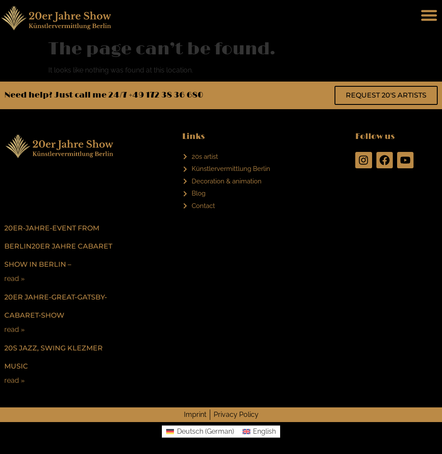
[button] (429, 15)
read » (14, 278)
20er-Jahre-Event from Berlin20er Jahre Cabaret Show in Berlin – (58, 246)
